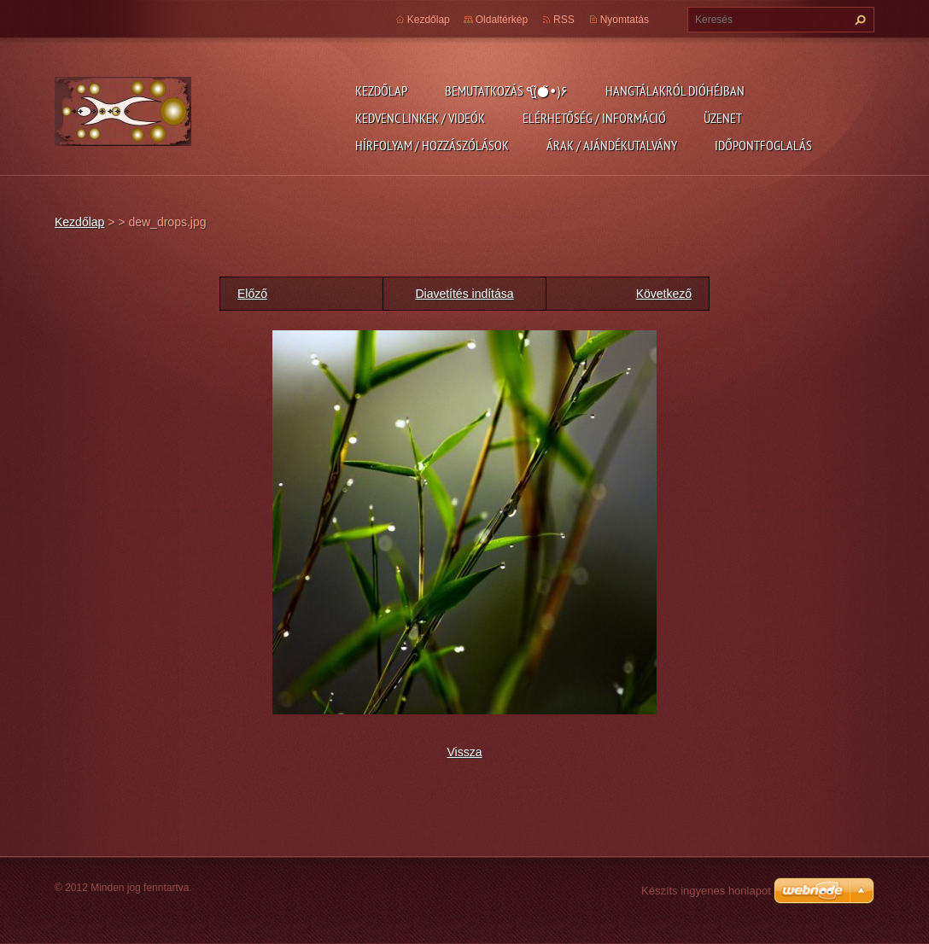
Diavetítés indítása (464, 293)
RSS (564, 20)
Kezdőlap (381, 90)
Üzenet (723, 117)
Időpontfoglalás (763, 145)
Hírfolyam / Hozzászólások (432, 145)
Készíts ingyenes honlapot (706, 890)
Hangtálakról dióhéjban (675, 90)
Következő (664, 293)
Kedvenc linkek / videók (420, 117)
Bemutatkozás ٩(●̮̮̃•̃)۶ (506, 90)
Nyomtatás (624, 20)
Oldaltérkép (502, 20)
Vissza (464, 752)
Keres (858, 19)
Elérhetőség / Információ (594, 117)
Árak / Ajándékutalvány (611, 145)
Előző (252, 293)
